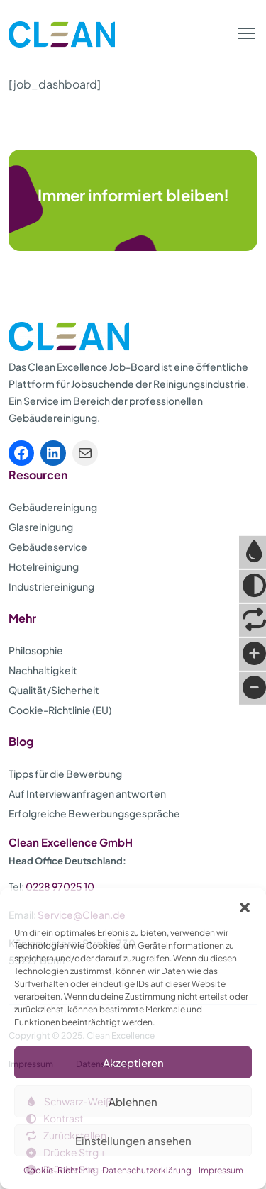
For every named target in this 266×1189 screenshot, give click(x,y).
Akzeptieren (133, 1062)
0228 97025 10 (60, 886)
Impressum (221, 1170)
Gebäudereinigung (53, 507)
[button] (245, 905)
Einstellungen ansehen (133, 1140)
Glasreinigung (41, 526)
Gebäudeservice (48, 546)
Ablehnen (133, 1101)
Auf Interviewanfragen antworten (87, 793)
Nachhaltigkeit (43, 670)
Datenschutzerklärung (147, 1170)
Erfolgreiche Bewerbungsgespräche (94, 813)
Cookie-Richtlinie (59, 1170)
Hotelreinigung (44, 566)
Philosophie (36, 650)
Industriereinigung (51, 586)
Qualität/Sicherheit (54, 689)
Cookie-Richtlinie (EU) (60, 709)
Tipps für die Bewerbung (65, 773)
